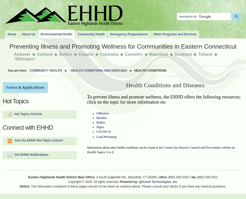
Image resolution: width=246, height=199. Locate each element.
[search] (203, 16)
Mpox (100, 127)
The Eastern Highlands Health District (64, 14)
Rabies (100, 122)
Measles (101, 118)
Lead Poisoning (106, 137)
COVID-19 (103, 132)
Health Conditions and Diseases (99, 70)
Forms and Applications (25, 87)
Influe (100, 113)
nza (106, 113)
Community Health (46, 70)
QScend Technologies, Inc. (158, 182)
